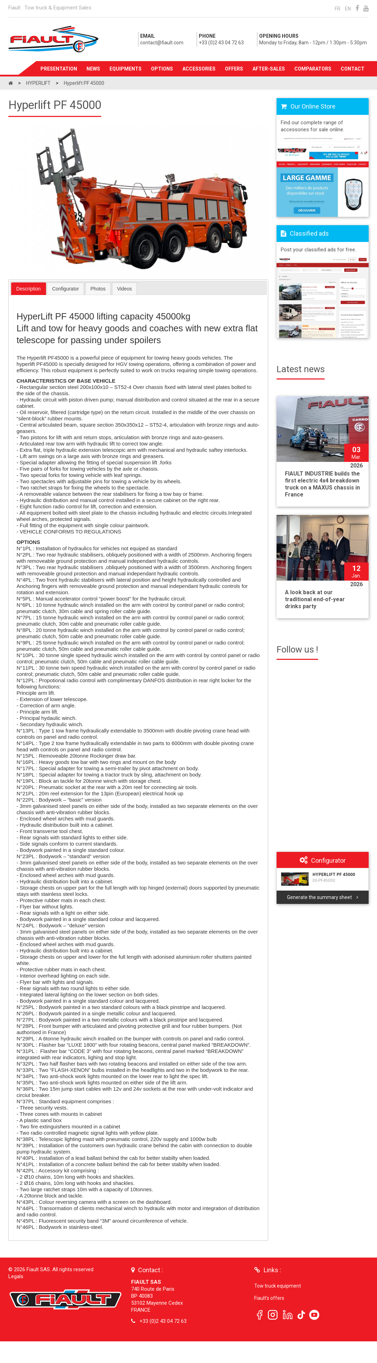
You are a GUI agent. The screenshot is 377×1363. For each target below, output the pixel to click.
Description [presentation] (28, 289)
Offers (234, 69)
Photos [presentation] (98, 289)
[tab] (28, 288)
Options (162, 69)
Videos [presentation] (124, 289)
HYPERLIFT (39, 83)
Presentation (58, 69)
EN (348, 9)
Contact (352, 69)
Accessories (199, 69)
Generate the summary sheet (322, 897)
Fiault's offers (269, 1298)
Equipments (126, 69)
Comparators (312, 69)
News (93, 69)
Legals (15, 1276)
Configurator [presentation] (65, 289)
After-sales (268, 69)
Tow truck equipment (277, 1285)
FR (337, 9)
